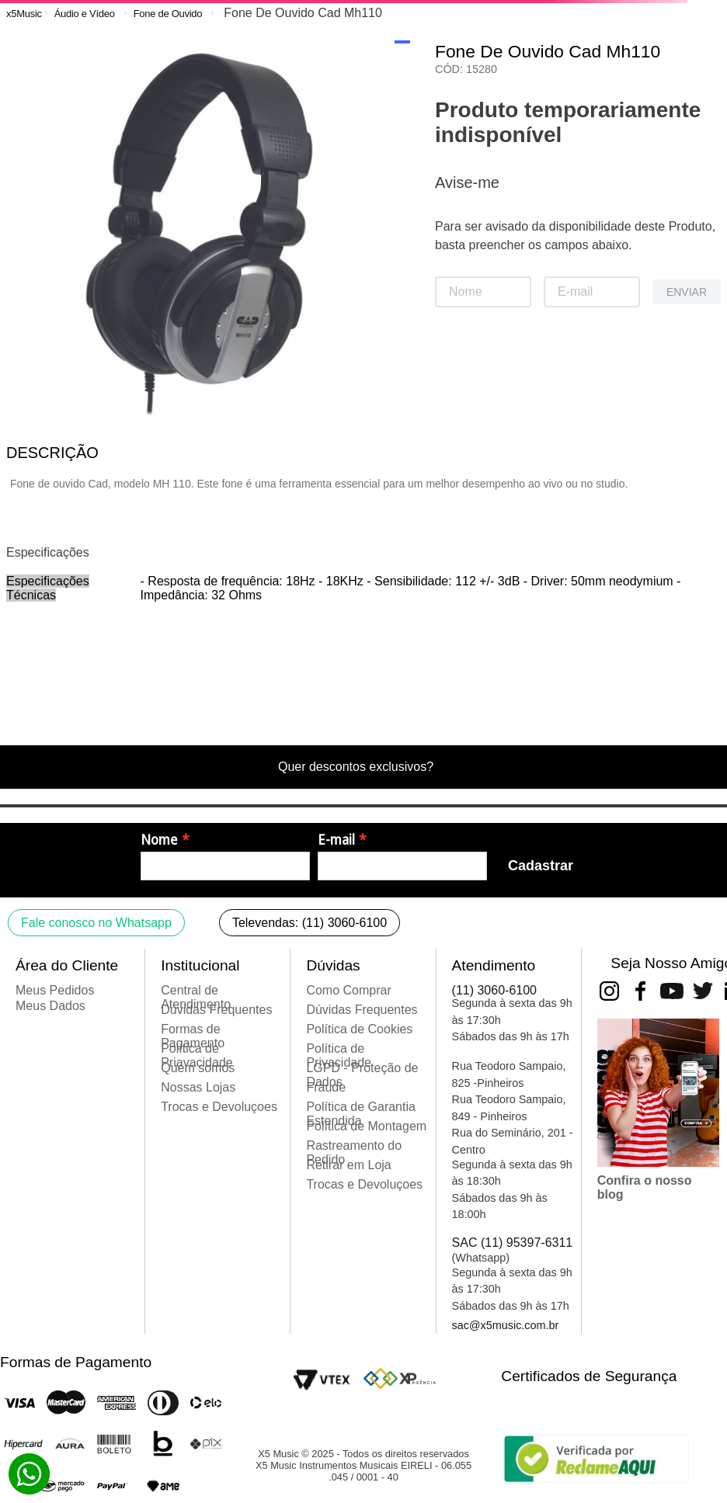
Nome (159, 840)
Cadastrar (540, 865)
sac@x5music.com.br (505, 1325)
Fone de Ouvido (168, 13)
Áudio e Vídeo (84, 13)
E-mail (336, 840)
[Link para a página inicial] (24, 13)
